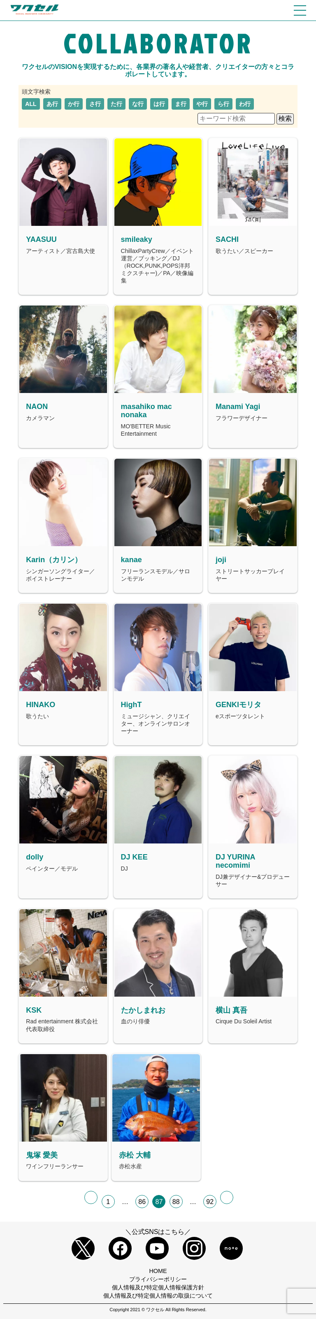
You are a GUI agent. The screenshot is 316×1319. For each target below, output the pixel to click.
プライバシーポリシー (158, 1279)
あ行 (52, 104)
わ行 (245, 104)
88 (176, 1201)
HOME (158, 1271)
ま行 (180, 104)
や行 (202, 104)
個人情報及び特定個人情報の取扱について (158, 1295)
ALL (30, 104)
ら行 (223, 104)
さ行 (95, 104)
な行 (138, 104)
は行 (159, 104)
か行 (73, 104)
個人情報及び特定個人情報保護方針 (158, 1287)
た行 (116, 104)
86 (142, 1201)
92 (210, 1201)
